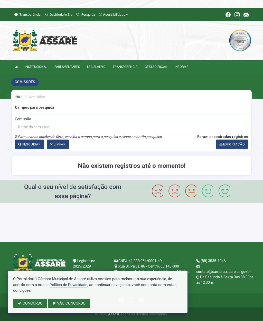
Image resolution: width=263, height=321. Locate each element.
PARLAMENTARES (67, 67)
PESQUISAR (29, 144)
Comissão (23, 119)
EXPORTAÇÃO (232, 144)
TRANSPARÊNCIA (125, 67)
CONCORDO (30, 303)
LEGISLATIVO (96, 67)
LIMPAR (57, 144)
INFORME (181, 67)
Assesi (113, 314)
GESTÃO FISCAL (156, 67)
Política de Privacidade (68, 284)
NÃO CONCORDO (69, 303)
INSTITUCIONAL (36, 67)
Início (19, 97)
